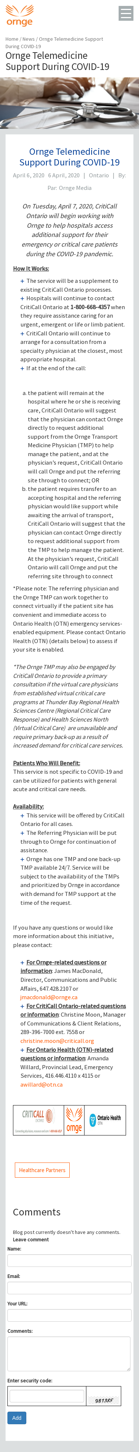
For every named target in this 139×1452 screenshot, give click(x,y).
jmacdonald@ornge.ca (48, 997)
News (29, 39)
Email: (13, 1276)
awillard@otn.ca (41, 1084)
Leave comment (31, 1239)
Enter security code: (29, 1380)
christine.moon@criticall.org (57, 1041)
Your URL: (17, 1303)
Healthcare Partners (42, 1170)
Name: (14, 1248)
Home (12, 39)
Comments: (20, 1331)
